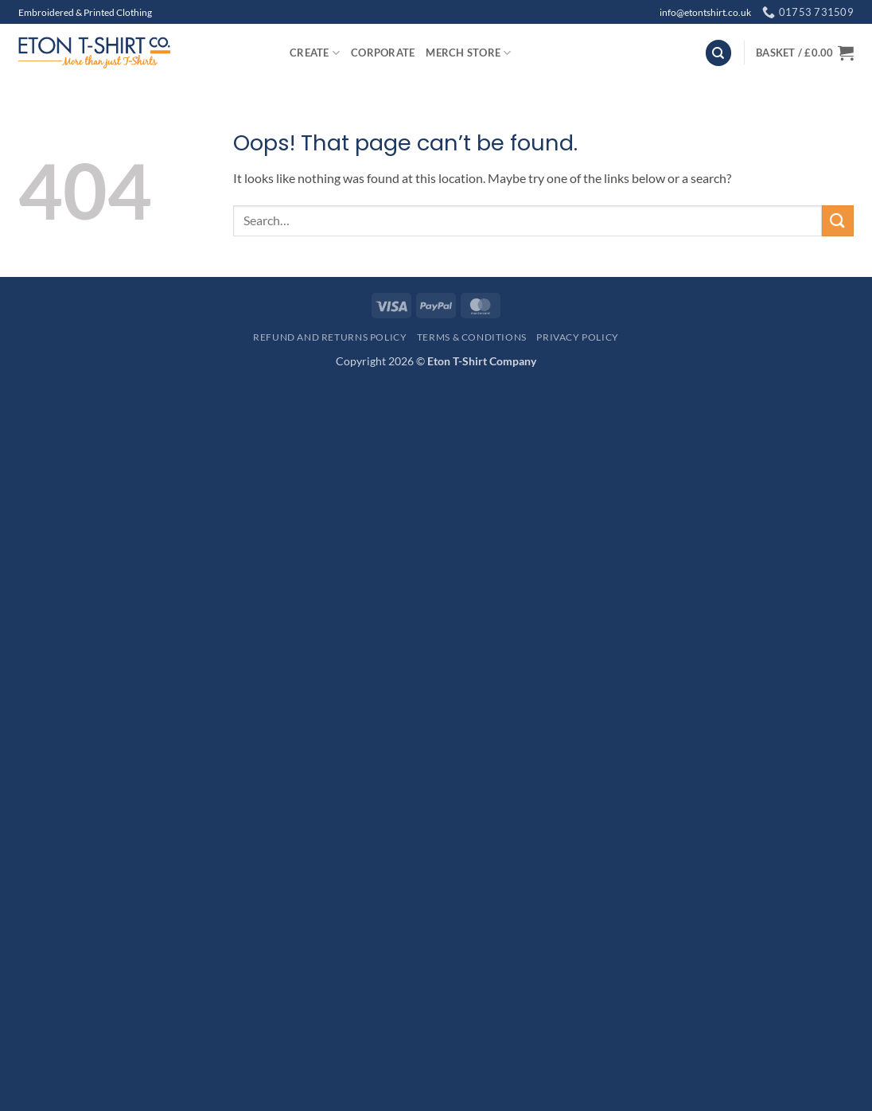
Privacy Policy (577, 337)
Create (315, 52)
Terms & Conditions (472, 337)
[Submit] (838, 220)
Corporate (383, 52)
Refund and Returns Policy (330, 337)
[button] (805, 52)
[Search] (718, 53)
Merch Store (468, 52)
